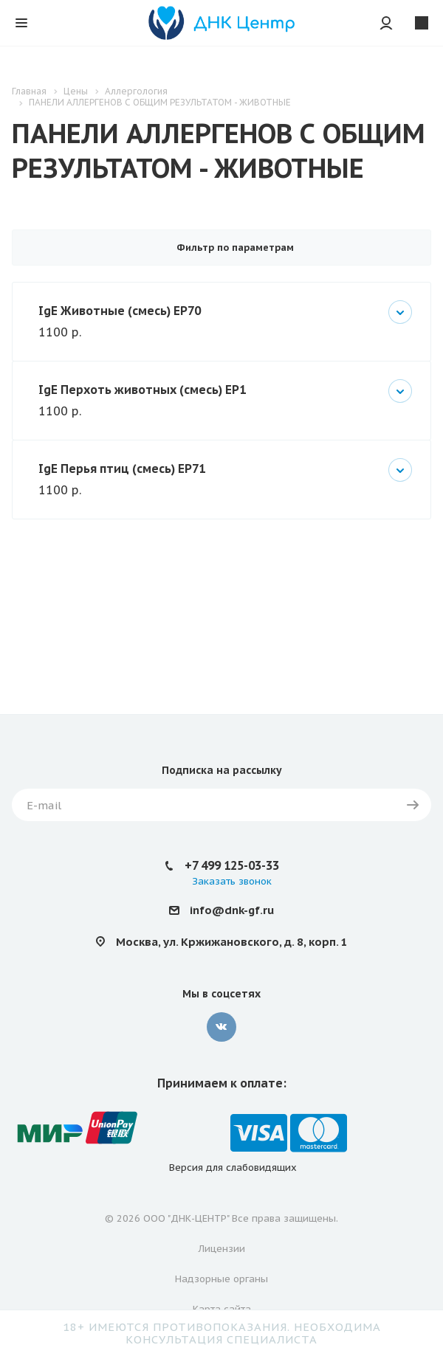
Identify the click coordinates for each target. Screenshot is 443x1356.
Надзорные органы (221, 1279)
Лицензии (222, 1248)
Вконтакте (221, 1027)
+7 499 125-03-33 (232, 865)
